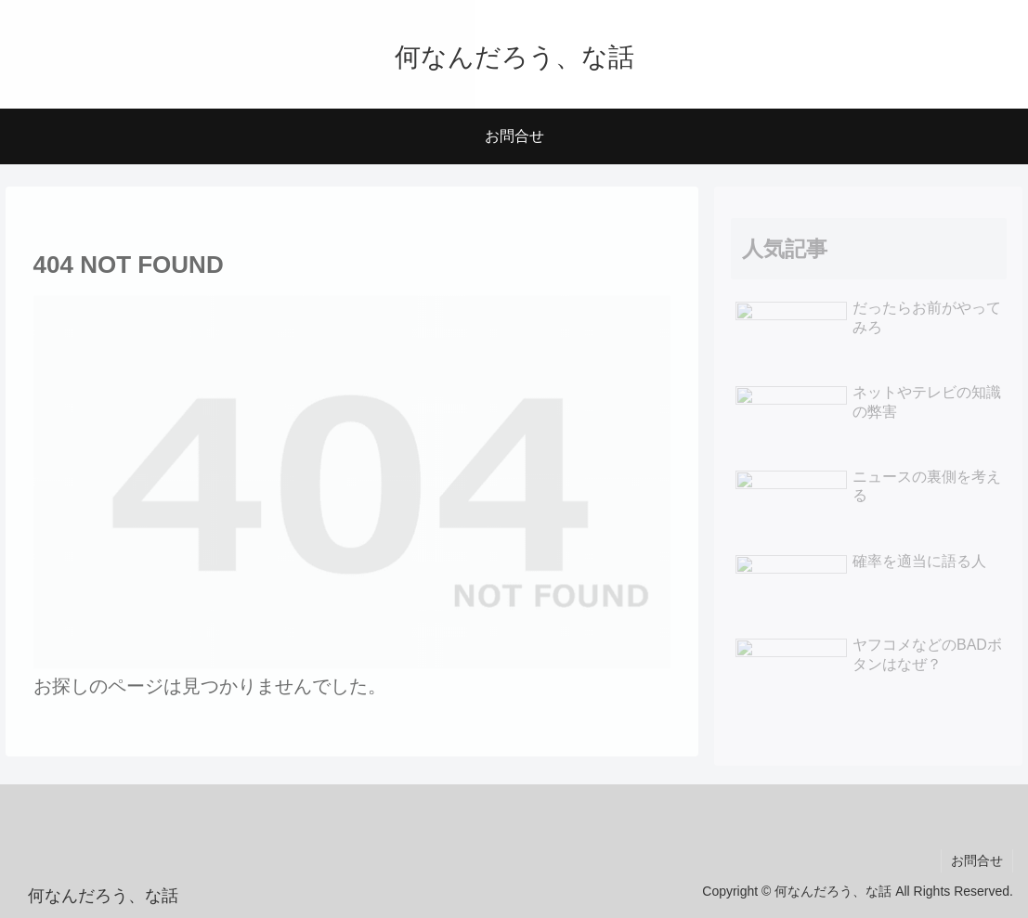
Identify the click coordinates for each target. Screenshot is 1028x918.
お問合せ (977, 860)
